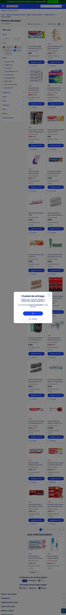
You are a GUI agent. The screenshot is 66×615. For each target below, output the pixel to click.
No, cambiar (33, 319)
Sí (33, 313)
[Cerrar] (49, 295)
